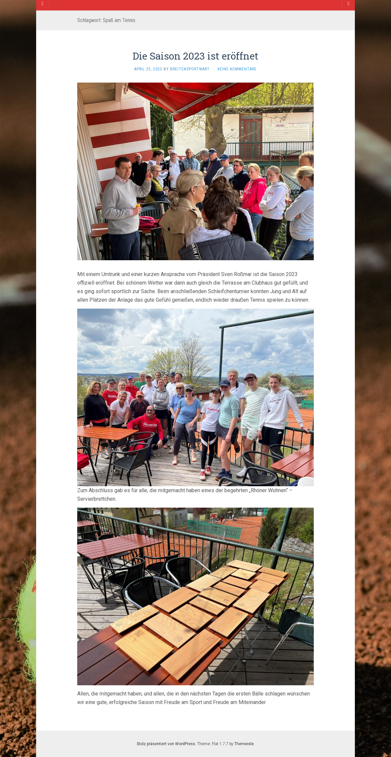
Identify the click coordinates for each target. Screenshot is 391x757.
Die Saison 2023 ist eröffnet (195, 55)
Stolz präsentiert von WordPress (166, 744)
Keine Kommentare (237, 69)
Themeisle (244, 744)
